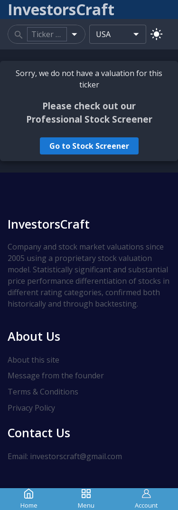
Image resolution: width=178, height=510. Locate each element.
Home (28, 499)
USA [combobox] (103, 34)
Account (146, 499)
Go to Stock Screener (89, 146)
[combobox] (47, 34)
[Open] (74, 34)
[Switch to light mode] (156, 34)
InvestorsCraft (49, 224)
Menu (86, 499)
